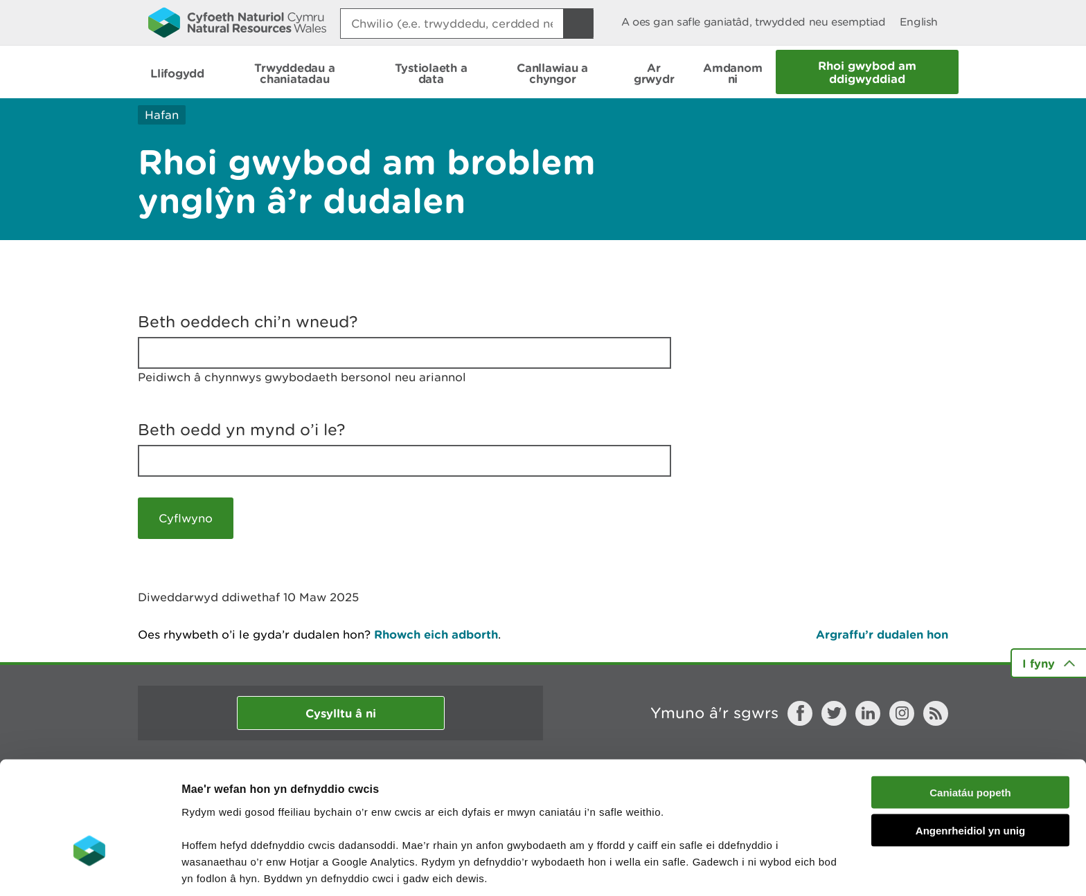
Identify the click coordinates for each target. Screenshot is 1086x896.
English (919, 21)
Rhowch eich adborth (436, 634)
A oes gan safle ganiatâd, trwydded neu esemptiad (753, 21)
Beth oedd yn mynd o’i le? (242, 429)
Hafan (162, 115)
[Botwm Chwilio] (578, 23)
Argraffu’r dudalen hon (882, 634)
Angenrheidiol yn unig (970, 743)
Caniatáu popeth (970, 705)
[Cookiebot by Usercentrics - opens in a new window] (89, 869)
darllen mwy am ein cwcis (278, 824)
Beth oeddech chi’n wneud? (248, 321)
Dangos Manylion (770, 869)
